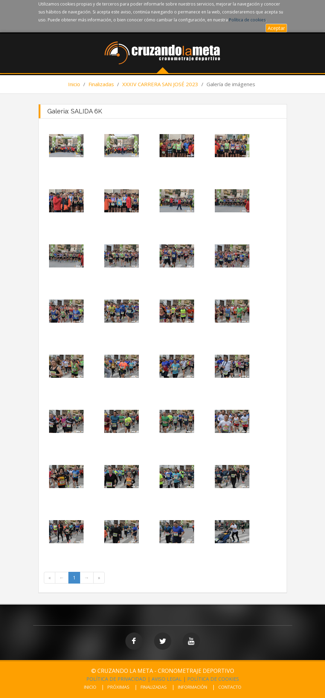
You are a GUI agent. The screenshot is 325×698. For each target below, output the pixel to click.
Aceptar (276, 28)
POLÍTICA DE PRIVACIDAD (116, 679)
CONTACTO (229, 687)
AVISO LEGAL (167, 679)
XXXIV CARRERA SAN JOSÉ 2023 (160, 84)
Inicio (74, 84)
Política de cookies (247, 20)
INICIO (90, 687)
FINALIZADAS (154, 687)
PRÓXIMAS (118, 687)
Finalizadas (101, 84)
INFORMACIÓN (192, 687)
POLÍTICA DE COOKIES (213, 679)
